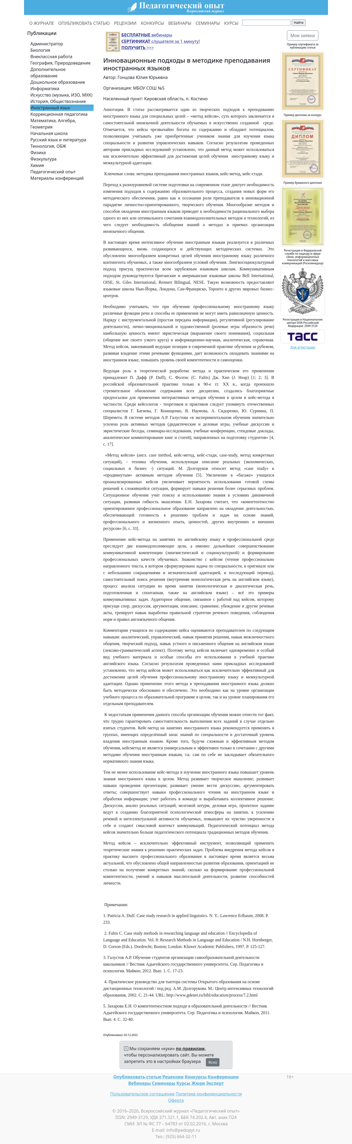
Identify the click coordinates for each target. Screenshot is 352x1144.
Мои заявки (302, 35)
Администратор (46, 44)
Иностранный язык (50, 108)
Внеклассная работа (51, 56)
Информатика (44, 88)
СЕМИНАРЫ (208, 23)
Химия (37, 165)
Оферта (176, 1100)
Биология (40, 50)
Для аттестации (302, 347)
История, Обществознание (58, 101)
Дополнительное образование (48, 72)
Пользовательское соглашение (142, 1094)
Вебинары (139, 1083)
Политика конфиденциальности (209, 1094)
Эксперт (215, 1083)
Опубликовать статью (137, 1077)
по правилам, (191, 1048)
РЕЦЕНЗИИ (125, 23)
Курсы (183, 1083)
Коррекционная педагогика (58, 114)
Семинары (163, 1083)
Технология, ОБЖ (48, 146)
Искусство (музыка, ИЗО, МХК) (61, 95)
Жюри (198, 1083)
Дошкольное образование (57, 82)
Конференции (223, 1077)
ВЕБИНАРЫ (179, 23)
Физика (38, 152)
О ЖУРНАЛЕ (41, 23)
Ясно (212, 1062)
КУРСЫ (231, 23)
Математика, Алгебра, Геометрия (53, 124)
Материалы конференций (57, 178)
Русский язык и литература (58, 140)
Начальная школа (49, 133)
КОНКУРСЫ (152, 23)
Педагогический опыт (53, 172)
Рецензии (172, 1077)
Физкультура (43, 159)
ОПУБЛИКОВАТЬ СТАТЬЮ (84, 23)
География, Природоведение (60, 63)
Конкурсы (196, 1077)
